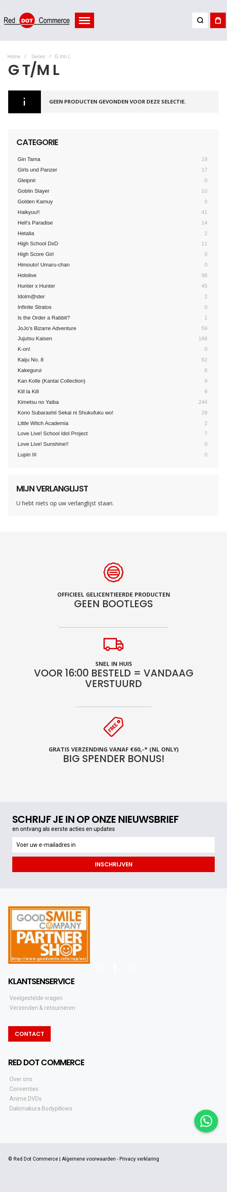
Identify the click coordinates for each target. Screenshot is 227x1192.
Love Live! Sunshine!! (43, 444)
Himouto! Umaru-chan (44, 265)
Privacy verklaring (139, 1159)
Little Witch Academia (43, 423)
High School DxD (38, 243)
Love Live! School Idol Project (53, 433)
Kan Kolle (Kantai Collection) (51, 381)
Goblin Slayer (33, 191)
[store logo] (37, 20)
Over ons (20, 1079)
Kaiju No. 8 (31, 360)
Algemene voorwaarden (89, 1159)
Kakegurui (30, 370)
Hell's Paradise (35, 223)
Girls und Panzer (37, 170)
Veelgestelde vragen (36, 998)
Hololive (27, 275)
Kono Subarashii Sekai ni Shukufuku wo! (65, 413)
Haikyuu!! (29, 212)
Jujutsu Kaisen (35, 338)
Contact (29, 1034)
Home (13, 56)
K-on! (24, 349)
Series (38, 56)
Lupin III (27, 455)
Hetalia (26, 233)
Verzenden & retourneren (42, 1008)
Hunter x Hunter (36, 286)
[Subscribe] (113, 864)
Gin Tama (29, 159)
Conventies (23, 1089)
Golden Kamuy (35, 201)
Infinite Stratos (35, 307)
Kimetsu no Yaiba (38, 402)
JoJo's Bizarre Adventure (47, 328)
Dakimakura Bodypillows (40, 1108)
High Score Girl (36, 254)
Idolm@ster (31, 296)
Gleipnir (27, 180)
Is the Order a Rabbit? (44, 318)
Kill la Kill (28, 391)
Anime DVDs (25, 1098)
